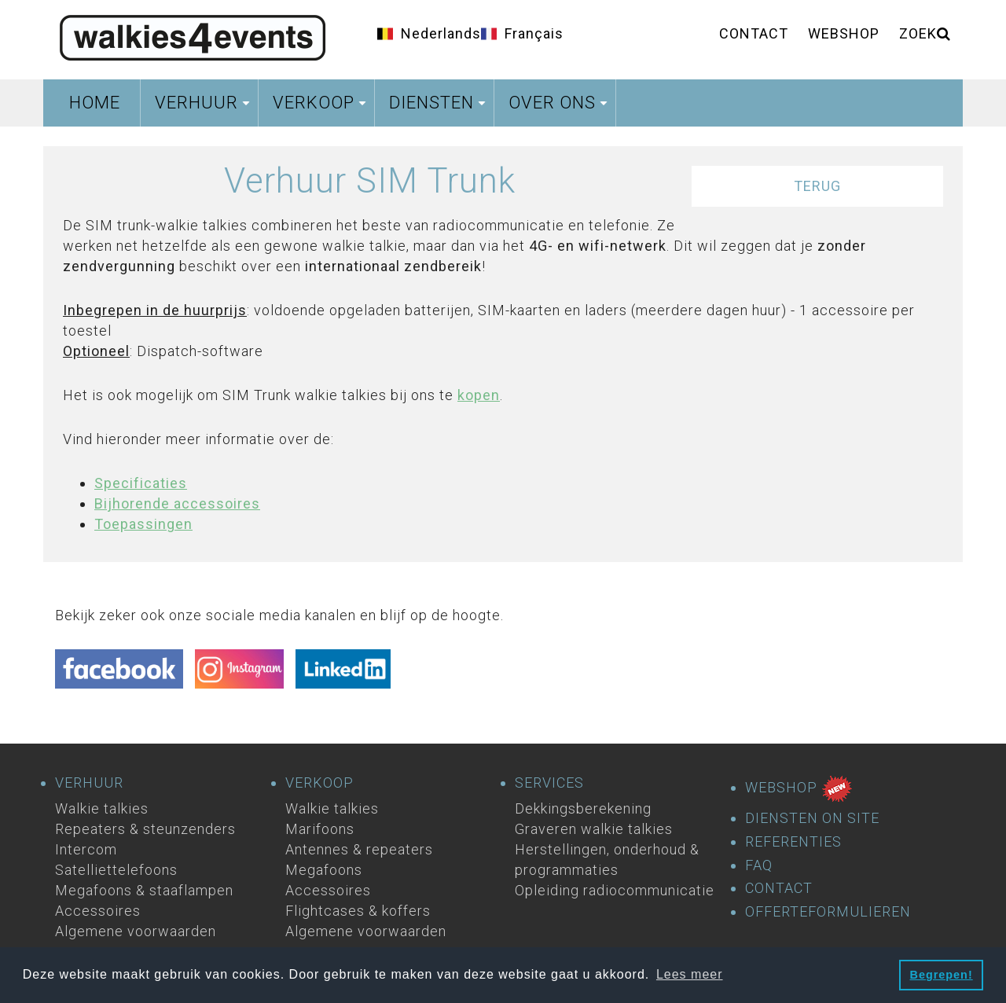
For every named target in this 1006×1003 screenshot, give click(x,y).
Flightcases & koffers (358, 910)
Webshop (843, 33)
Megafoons (323, 870)
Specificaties (140, 483)
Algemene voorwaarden (135, 931)
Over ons (560, 107)
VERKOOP (319, 783)
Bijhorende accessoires (177, 503)
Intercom (86, 849)
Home (94, 102)
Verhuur (204, 107)
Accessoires (98, 910)
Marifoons (319, 829)
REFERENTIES (793, 842)
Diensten (439, 107)
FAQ (759, 865)
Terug (817, 186)
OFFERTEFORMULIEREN (828, 912)
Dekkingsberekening (583, 808)
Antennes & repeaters (359, 849)
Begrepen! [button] (941, 974)
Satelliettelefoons (116, 870)
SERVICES (549, 783)
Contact (753, 33)
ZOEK (925, 33)
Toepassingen (143, 524)
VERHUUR (89, 783)
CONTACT (779, 888)
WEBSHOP (799, 789)
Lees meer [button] (689, 974)
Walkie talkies (102, 808)
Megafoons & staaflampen (144, 890)
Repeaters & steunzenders (145, 829)
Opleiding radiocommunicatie (614, 890)
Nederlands (441, 33)
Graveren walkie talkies (594, 829)
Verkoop (321, 107)
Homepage (192, 35)
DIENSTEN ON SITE (812, 818)
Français (534, 33)
